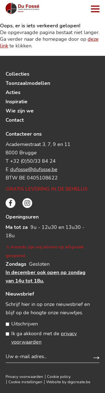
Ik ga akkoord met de (44, 337)
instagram (27, 203)
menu (95, 9)
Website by (68, 382)
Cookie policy (59, 376)
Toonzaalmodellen (28, 83)
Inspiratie (16, 101)
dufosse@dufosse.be (33, 169)
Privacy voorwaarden (24, 376)
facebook (10, 203)
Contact (15, 120)
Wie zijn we (20, 110)
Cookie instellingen (25, 382)
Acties (13, 92)
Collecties (17, 74)
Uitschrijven (24, 323)
